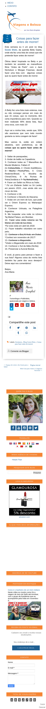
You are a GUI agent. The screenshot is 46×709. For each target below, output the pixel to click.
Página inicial (35, 365)
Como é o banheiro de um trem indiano (24, 590)
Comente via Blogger (18, 350)
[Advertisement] (26, 550)
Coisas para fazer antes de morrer (28, 343)
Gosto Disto (11, 50)
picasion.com (24, 517)
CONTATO (12, 6)
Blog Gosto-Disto (29, 342)
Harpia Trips (17, 460)
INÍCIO (10, 3)
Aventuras (18, 342)
